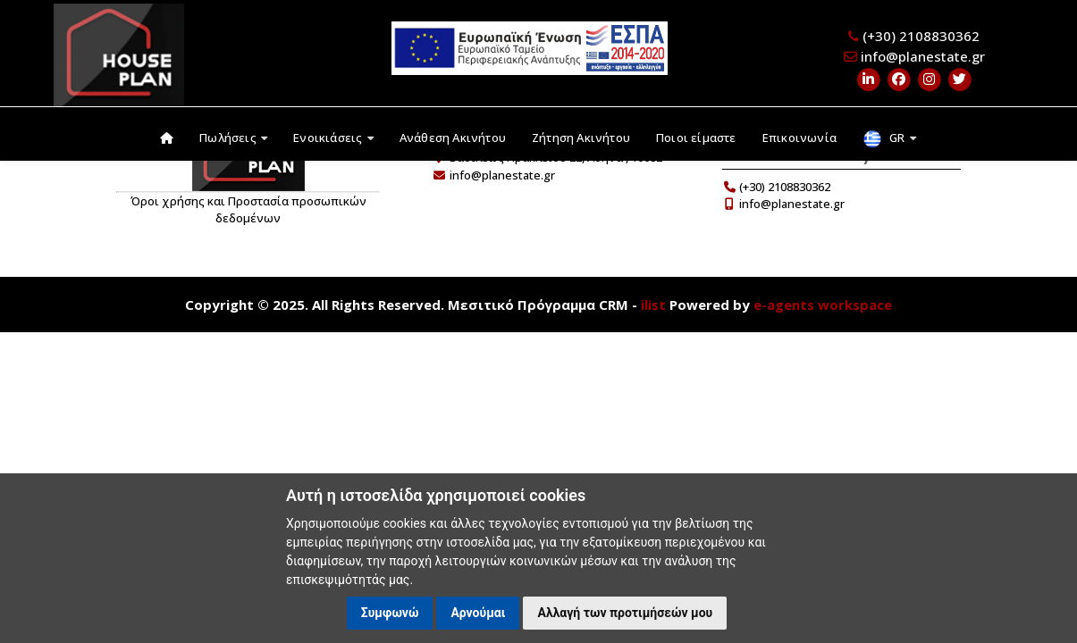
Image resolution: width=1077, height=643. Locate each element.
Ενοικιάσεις (333, 137)
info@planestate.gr (923, 56)
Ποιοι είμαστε (696, 137)
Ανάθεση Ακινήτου (453, 137)
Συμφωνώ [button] (390, 612)
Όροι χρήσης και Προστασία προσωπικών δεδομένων (248, 210)
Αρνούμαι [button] (477, 612)
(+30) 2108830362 (921, 36)
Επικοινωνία (799, 137)
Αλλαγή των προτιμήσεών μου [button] (624, 612)
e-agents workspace (822, 304)
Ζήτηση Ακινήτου (581, 137)
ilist (653, 304)
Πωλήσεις (233, 137)
